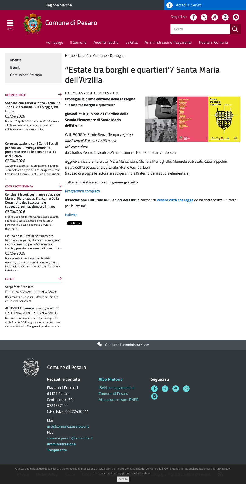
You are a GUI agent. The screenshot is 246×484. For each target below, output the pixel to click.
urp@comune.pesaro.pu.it (68, 426)
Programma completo (82, 191)
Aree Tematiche (106, 42)
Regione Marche (59, 5)
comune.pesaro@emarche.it (70, 438)
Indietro (71, 215)
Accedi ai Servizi (184, 5)
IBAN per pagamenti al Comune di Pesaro (116, 390)
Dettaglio (117, 55)
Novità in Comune (213, 42)
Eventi (15, 67)
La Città (131, 42)
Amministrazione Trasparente (168, 42)
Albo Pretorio (111, 379)
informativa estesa (138, 473)
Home (70, 55)
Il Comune (78, 42)
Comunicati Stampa (26, 75)
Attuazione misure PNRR (119, 399)
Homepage (54, 42)
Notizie (15, 60)
